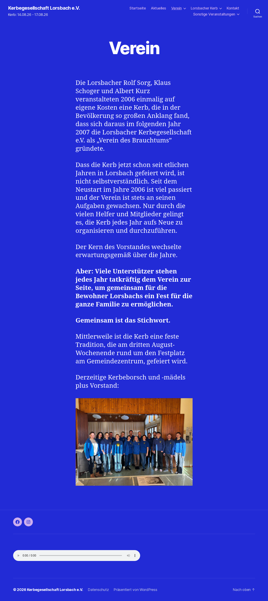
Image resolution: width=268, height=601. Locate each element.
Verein (176, 8)
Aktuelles (158, 8)
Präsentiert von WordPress (135, 590)
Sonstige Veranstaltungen (214, 14)
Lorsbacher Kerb (204, 8)
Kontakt (233, 8)
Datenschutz (98, 590)
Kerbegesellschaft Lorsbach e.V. (44, 8)
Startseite (137, 8)
